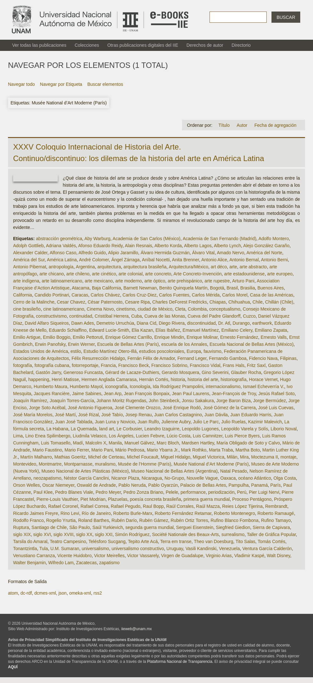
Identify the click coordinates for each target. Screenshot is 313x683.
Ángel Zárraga (125, 259)
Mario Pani (102, 449)
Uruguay (174, 548)
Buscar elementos (105, 84)
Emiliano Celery (236, 330)
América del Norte (264, 252)
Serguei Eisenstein (194, 527)
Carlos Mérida (205, 294)
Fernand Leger (191, 358)
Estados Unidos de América (40, 351)
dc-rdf (26, 593)
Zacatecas (86, 562)
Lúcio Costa (178, 435)
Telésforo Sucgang (107, 541)
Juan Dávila (216, 414)
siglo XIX (22, 534)
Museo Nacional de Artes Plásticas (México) (85, 471)
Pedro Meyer (108, 492)
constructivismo (51, 316)
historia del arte (202, 379)
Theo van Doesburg (213, 541)
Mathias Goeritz (70, 456)
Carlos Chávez (105, 294)
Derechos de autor (205, 45)
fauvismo (212, 351)
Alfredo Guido (92, 252)
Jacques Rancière (52, 393)
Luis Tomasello (55, 442)
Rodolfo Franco (28, 520)
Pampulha (238, 485)
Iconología (140, 386)
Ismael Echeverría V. (263, 386)
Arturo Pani (243, 280)
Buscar (286, 17)
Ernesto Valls (273, 337)
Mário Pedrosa (129, 449)
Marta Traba (221, 449)
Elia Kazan (142, 330)
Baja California (106, 287)
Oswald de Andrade (96, 485)
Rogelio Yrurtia (61, 520)
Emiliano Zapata (271, 330)
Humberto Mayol (86, 386)
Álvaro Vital (203, 252)
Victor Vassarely (143, 555)
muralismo (105, 464)
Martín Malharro (36, 456)
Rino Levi (70, 513)
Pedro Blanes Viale (74, 492)
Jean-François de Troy (234, 393)
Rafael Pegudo (126, 506)
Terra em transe (176, 541)
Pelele (172, 492)
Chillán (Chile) (279, 302)
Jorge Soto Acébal (47, 407)
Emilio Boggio (56, 337)
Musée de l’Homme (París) (144, 464)
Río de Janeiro (96, 513)
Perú (242, 492)
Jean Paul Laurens (190, 393)
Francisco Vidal (205, 365)
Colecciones (87, 45)
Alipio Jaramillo (123, 252)
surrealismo (232, 534)
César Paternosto (105, 302)
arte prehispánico (185, 280)
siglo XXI (103, 534)
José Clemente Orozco (137, 407)
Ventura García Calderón (267, 548)
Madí (78, 442)
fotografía (22, 365)
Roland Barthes (93, 520)
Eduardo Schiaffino (68, 330)
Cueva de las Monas (164, 316)
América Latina (62, 259)
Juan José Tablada (74, 421)
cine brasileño (27, 309)
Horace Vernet (263, 379)
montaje (288, 456)
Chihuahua (239, 302)
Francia (108, 365)
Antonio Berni (274, 259)
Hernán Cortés (153, 379)
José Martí (65, 414)
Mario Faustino (47, 449)
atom (13, 593)
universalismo (95, 548)
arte (233, 266)
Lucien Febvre (150, 435)
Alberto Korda (168, 245)
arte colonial (130, 273)
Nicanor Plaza (125, 478)
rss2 (98, 593)
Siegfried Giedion (233, 527)
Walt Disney (278, 555)
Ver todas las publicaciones (39, 45)
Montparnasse (78, 464)
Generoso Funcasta (83, 372)
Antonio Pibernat (29, 266)
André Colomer (94, 259)
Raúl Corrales (180, 506)
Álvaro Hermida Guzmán (165, 252)
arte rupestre (217, 280)
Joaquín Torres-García (72, 400)
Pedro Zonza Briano (143, 492)
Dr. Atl (224, 323)
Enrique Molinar (202, 337)
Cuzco (249, 316)
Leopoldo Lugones (200, 428)
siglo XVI (42, 534)
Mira (244, 456)
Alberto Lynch (227, 245)
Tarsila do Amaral (30, 541)
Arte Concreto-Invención (197, 273)
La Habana (57, 428)
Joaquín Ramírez (30, 400)
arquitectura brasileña (145, 266)
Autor (242, 125)
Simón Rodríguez (132, 534)
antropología (61, 266)
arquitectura (109, 266)
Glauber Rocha (246, 372)
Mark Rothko (193, 449)
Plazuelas (117, 499)
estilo (76, 351)
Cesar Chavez (71, 302)
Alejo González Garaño (266, 245)
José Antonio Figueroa (90, 407)
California (22, 294)
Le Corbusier (129, 428)
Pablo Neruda (132, 485)
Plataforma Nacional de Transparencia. (180, 661)
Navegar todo (21, 84)
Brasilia (247, 287)
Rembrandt (276, 506)
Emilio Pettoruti (88, 337)
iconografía (116, 386)
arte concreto (158, 273)
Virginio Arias (219, 555)
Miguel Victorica (209, 456)
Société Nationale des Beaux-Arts (185, 534)
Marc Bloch (168, 442)
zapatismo (109, 562)
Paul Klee (43, 492)
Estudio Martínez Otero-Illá (110, 351)
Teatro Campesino (68, 541)
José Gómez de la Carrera (229, 407)
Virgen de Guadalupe (182, 555)
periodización (221, 492)
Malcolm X (95, 442)
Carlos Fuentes (174, 294)
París (275, 485)
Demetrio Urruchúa (115, 323)
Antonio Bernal (244, 259)
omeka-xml (80, 593)
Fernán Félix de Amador (151, 358)
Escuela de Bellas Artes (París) (128, 344)
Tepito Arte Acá (143, 541)
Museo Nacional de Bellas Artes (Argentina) (174, 471)
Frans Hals (234, 365)
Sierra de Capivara (271, 527)
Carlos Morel (234, 294)
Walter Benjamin (29, 562)
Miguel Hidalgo (175, 456)
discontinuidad (201, 323)
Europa (194, 351)
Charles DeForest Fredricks (179, 302)
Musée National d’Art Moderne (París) (211, 464)
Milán (232, 456)
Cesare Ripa (137, 302)
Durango (241, 323)
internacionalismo (223, 386)
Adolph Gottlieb (28, 245)
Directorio (241, 45)
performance (193, 492)
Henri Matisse (65, 379)
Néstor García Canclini (86, 478)
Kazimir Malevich (265, 421)
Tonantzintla (25, 548)
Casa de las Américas (271, 294)
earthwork (262, 323)
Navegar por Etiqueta (61, 84)
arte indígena (26, 280)
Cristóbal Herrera (112, 316)
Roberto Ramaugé (275, 513)
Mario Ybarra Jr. (163, 449)
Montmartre (50, 464)
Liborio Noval (284, 428)
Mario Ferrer (77, 449)
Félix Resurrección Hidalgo (98, 358)
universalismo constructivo (137, 548)
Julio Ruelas (233, 421)
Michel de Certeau (106, 456)
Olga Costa (284, 478)
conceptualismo (224, 309)
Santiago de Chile (49, 527)
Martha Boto (247, 449)
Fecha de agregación (275, 125)
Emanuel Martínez (201, 330)
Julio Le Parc (206, 421)
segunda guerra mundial (150, 527)
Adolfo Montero (273, 238)
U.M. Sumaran (64, 548)
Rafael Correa (94, 506)
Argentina (85, 266)
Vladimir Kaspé (249, 555)
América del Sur (29, 259)
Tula (43, 548)
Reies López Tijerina (242, 506)
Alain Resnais (138, 245)
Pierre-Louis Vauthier (57, 499)
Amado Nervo (230, 252)
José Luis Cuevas (276, 407)
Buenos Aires (270, 287)
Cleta (180, 309)
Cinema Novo (100, 309)
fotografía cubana (51, 365)
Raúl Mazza (208, 506)
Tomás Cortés (271, 541)
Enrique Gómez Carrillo (128, 337)
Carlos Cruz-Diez (139, 294)
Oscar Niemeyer (58, 485)
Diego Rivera (172, 323)
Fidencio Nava (263, 358)
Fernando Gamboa (228, 358)
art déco (219, 266)
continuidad (80, 316)
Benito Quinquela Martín (183, 287)
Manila (115, 442)
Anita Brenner (185, 259)
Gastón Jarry (48, 372)
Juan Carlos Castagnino (178, 414)
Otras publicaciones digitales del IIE (142, 45)
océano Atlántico (254, 478)
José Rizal (88, 414)
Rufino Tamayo (276, 520)
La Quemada (84, 428)
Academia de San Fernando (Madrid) (219, 238)
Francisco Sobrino (169, 365)
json (62, 593)
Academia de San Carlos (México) (146, 238)
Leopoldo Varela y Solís (244, 428)
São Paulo (79, 527)
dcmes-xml (45, 593)
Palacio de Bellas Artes (203, 485)
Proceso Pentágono (251, 499)
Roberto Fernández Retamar (183, 513)
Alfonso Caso (63, 252)
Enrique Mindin (169, 337)
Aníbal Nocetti (156, 259)
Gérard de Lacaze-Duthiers (132, 372)
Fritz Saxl (256, 365)
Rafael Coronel (63, 506)
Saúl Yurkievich (107, 527)
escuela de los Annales (184, 344)
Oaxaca (228, 478)
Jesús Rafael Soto (276, 393)
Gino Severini (215, 372)
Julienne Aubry (175, 421)
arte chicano (52, 273)
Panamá (259, 485)
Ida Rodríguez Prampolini (178, 386)
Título (224, 125)
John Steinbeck (164, 400)
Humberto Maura (50, 386)
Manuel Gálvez (139, 442)
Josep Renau (138, 414)
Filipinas (288, 358)
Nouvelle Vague (202, 478)
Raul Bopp (153, 506)
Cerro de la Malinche (33, 302)
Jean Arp (112, 393)
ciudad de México (155, 309)
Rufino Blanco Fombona (234, 520)
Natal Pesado (233, 471)
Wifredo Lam (60, 562)
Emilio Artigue (27, 337)
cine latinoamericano (63, 309)
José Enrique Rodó (182, 407)
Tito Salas (246, 541)
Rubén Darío (124, 520)
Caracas (80, 294)
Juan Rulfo (148, 421)
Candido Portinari (51, 294)
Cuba (136, 316)
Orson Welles (26, 485)
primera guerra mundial (207, 499)
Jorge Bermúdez (269, 400)
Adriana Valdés (61, 245)
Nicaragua (151, 478)
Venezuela (229, 548)
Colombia (197, 309)
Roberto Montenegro (234, 513)
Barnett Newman (140, 287)
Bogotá (217, 287)
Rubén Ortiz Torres (189, 520)
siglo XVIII (63, 534)
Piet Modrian (93, 499)
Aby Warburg (97, 238)
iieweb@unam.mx (136, 629)
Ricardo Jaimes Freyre (35, 513)
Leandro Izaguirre (161, 428)
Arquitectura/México (188, 266)
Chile (257, 302)
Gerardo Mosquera (180, 372)
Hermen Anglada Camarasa (109, 379)
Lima (18, 435)
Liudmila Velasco (89, 435)
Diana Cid (146, 323)
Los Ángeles (121, 435)
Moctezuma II (264, 456)
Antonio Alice (214, 259)
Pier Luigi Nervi (264, 492)
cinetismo (125, 309)
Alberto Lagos (197, 245)
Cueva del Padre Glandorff (213, 316)
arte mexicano (99, 280)
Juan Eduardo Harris (250, 414)
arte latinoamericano (62, 280)
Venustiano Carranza (34, 555)
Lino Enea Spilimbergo (47, 435)
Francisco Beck (133, 365)
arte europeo (279, 273)
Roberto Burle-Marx (132, 513)
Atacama (80, 287)
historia (178, 379)
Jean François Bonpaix (146, 393)
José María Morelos (32, 414)
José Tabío (112, 414)
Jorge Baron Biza (233, 400)
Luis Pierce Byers (242, 435)
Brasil (232, 287)
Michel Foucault (142, 456)
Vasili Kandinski (201, 548)
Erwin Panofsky (50, 344)
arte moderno (128, 280)
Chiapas (218, 302)
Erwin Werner (81, 344)
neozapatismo (47, 478)
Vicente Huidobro (74, 555)
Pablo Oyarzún (163, 485)
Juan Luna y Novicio (115, 421)
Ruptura (21, 527)
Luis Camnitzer (208, 435)
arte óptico (154, 280)
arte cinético (104, 273)
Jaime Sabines (86, 393)
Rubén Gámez (153, 520)
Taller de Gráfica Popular (271, 534)
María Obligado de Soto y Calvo (248, 442)
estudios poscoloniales (161, 351)
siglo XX (84, 534)
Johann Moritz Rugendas (121, 400)
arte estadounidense (244, 273)
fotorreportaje (85, 365)
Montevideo (24, 464)
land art (106, 428)
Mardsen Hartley (197, 442)
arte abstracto (253, 266)
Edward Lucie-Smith (109, 330)
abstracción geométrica (59, 238)
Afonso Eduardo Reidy (100, 245)
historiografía (234, 379)
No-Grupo (174, 478)
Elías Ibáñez (168, 330)
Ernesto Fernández (239, 337)
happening (38, 379)
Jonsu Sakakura (198, 400)
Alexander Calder (30, 252)
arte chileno (77, 273)
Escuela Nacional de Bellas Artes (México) (252, 344)
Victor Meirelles (109, 555)
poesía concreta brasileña (155, 499)
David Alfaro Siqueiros (47, 323)
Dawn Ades (82, 323)
